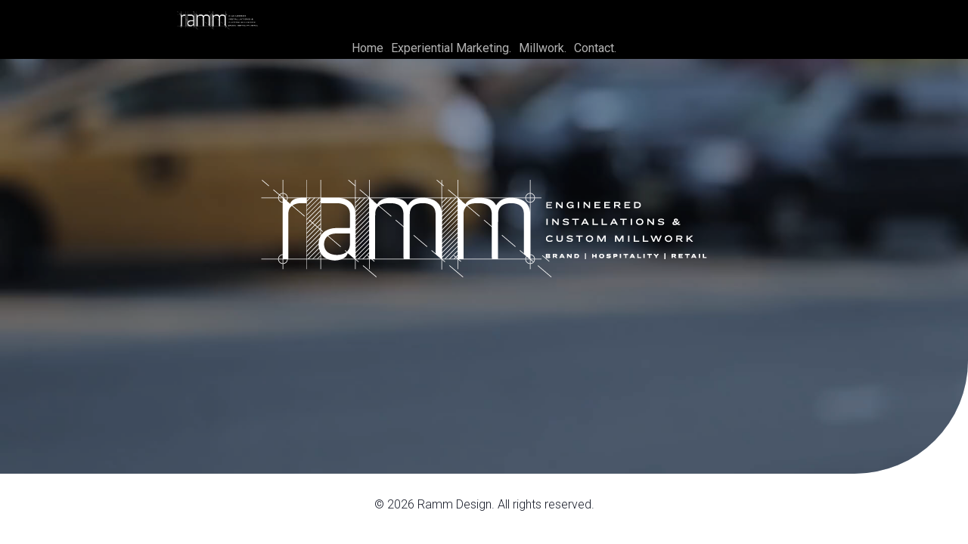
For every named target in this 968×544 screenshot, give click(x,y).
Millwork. (542, 48)
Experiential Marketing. (451, 48)
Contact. (595, 48)
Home (367, 48)
